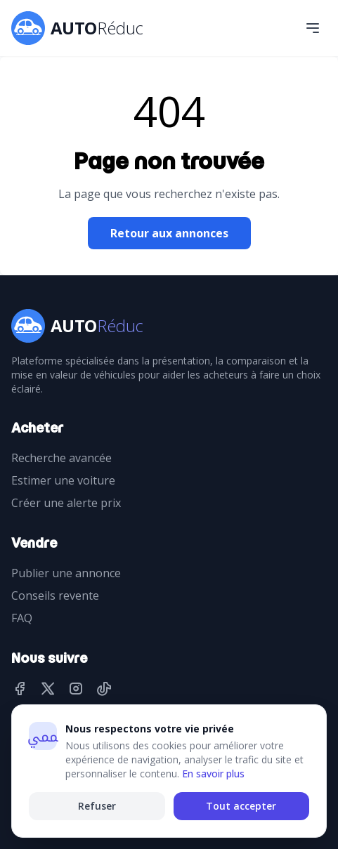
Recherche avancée (61, 458)
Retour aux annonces (169, 233)
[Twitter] (47, 689)
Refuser (97, 805)
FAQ (21, 618)
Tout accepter (241, 805)
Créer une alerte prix (66, 503)
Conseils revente (55, 595)
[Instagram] (75, 689)
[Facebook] (19, 689)
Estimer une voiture (63, 480)
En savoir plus (213, 773)
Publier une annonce (66, 573)
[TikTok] (104, 689)
